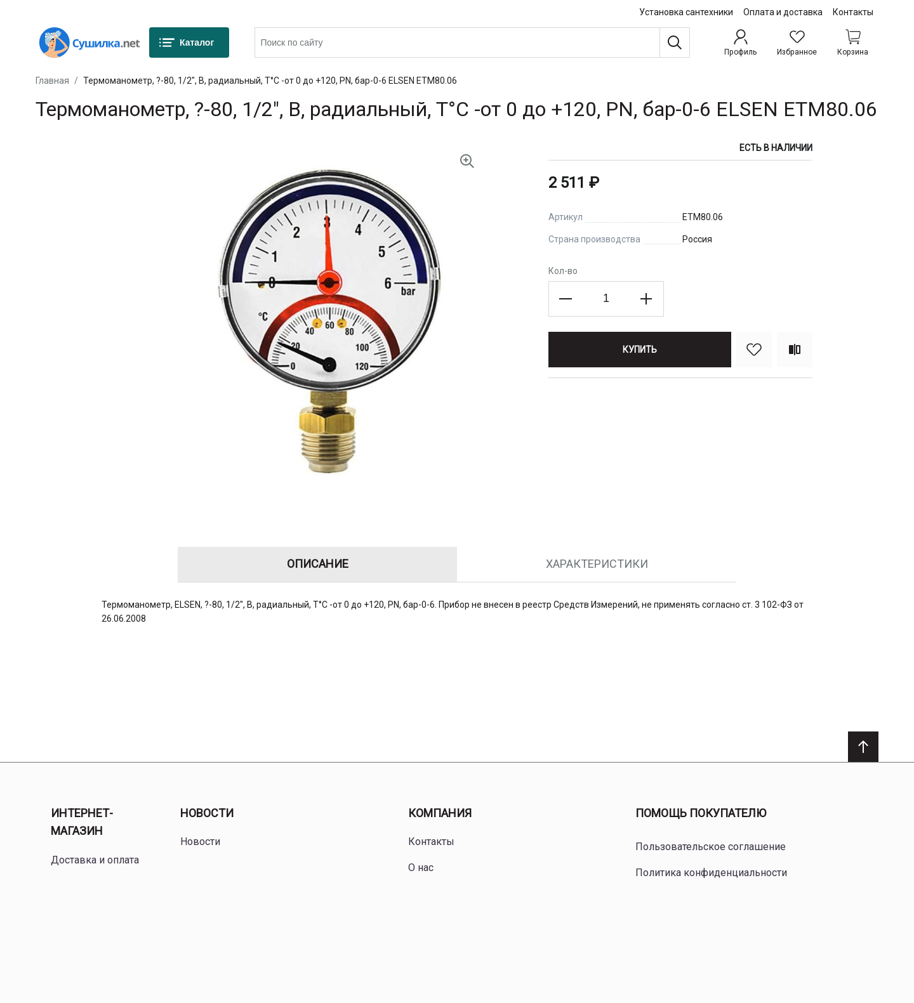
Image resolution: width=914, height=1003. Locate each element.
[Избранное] (797, 42)
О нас (421, 868)
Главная (52, 80)
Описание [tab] (317, 563)
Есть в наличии (775, 148)
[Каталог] (189, 42)
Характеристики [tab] (597, 563)
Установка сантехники (686, 12)
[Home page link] (89, 42)
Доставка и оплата (95, 860)
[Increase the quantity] (646, 299)
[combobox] (472, 42)
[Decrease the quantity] (566, 299)
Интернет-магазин (82, 822)
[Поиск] (674, 42)
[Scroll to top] (863, 746)
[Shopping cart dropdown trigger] (852, 42)
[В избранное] (754, 349)
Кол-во (563, 271)
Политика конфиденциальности (711, 873)
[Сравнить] (794, 349)
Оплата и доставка (783, 12)
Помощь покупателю (700, 813)
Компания (440, 813)
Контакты (853, 12)
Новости (207, 813)
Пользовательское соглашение (710, 847)
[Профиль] (740, 42)
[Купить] (639, 349)
